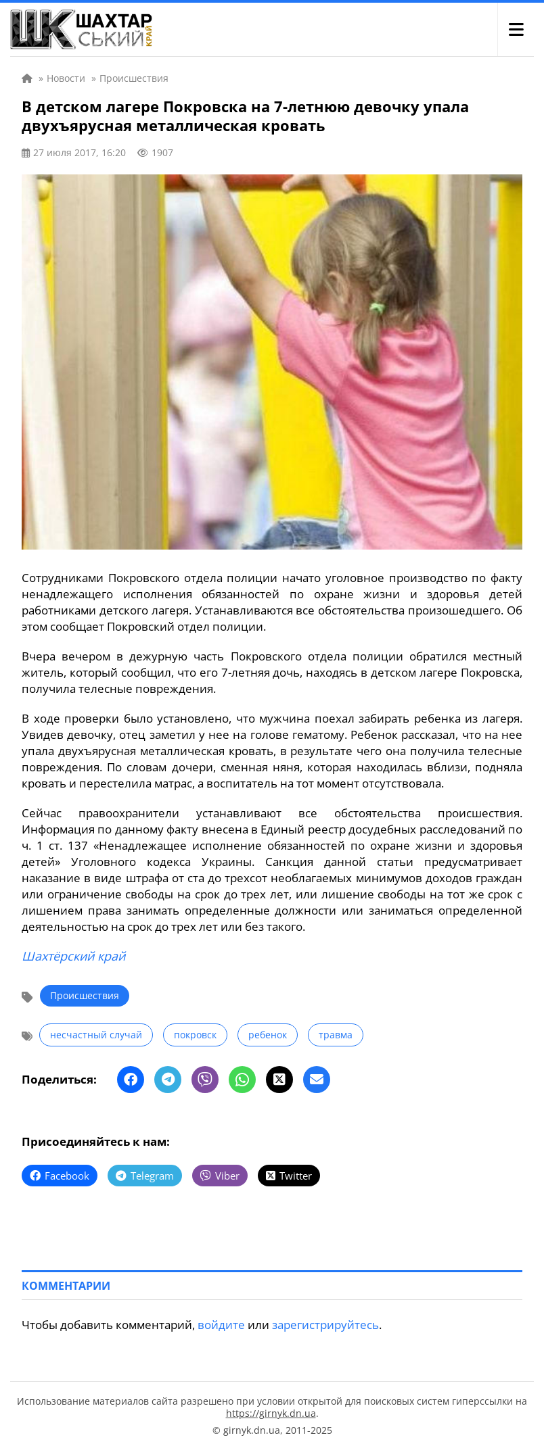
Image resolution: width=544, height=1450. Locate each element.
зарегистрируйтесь (325, 1324)
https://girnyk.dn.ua (271, 1413)
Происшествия (84, 995)
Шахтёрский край (73, 956)
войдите (221, 1324)
